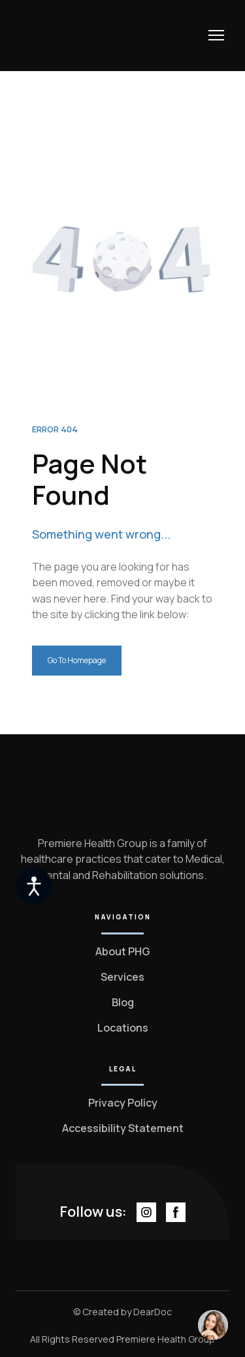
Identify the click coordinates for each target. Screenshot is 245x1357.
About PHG (122, 951)
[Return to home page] (69, 36)
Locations (122, 1028)
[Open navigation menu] (216, 35)
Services (122, 977)
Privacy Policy (122, 1103)
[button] (77, 661)
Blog (123, 1002)
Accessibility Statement (123, 1128)
